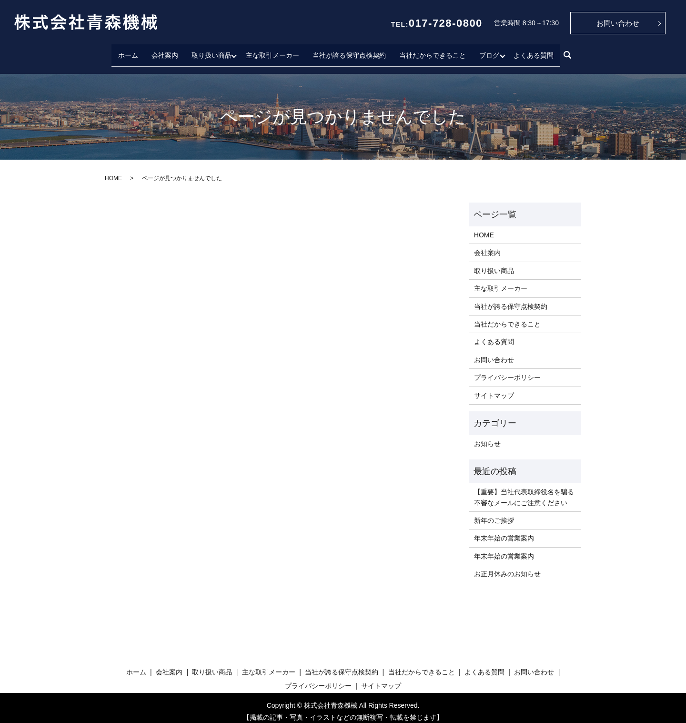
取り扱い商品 (209, 51)
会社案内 (162, 51)
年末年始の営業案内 (504, 531)
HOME (113, 170)
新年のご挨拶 (494, 513)
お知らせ (487, 436)
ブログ (489, 51)
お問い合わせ (617, 23)
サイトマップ (494, 388)
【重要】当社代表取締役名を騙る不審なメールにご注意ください (524, 490)
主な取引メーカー (272, 51)
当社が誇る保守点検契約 (349, 51)
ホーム (126, 51)
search (570, 52)
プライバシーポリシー (507, 370)
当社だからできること (432, 51)
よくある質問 (536, 51)
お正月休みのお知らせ (507, 566)
